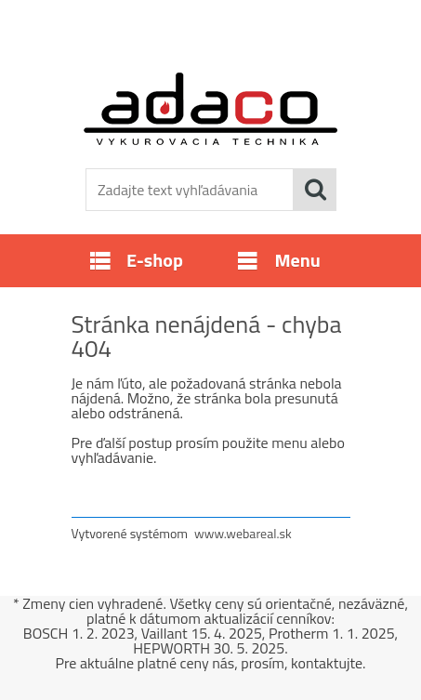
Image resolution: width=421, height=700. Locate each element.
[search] (315, 189)
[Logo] (210, 108)
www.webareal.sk (243, 533)
